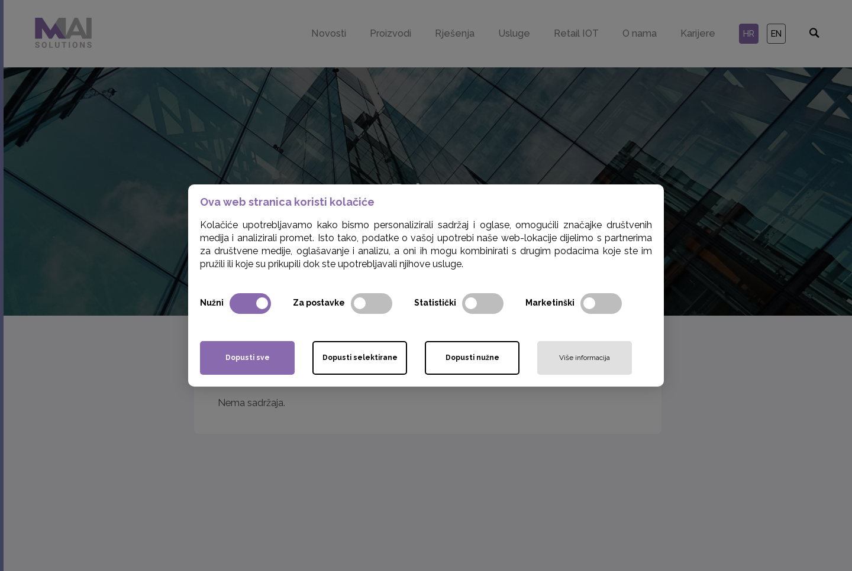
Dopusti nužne (472, 357)
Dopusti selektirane (360, 357)
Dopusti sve (247, 357)
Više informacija (584, 357)
